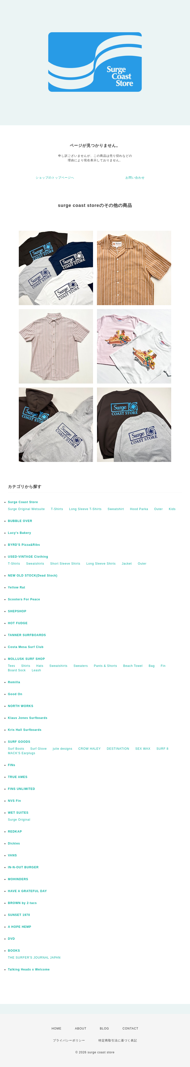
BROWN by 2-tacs (22, 903)
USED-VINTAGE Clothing (28, 556)
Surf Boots (16, 748)
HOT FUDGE (18, 623)
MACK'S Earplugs (21, 753)
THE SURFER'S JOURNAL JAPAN (34, 957)
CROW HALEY (89, 748)
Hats (40, 666)
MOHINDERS (18, 879)
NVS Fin (14, 801)
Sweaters (80, 666)
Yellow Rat (16, 587)
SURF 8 (163, 748)
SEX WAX (142, 748)
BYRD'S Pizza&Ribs (24, 545)
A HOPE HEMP (19, 927)
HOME (57, 1028)
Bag (152, 666)
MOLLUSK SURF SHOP (26, 659)
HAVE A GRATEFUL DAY (27, 891)
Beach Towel (133, 666)
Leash (36, 670)
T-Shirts (57, 509)
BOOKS (14, 950)
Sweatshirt (116, 509)
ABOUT (80, 1028)
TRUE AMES (17, 777)
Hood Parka (139, 509)
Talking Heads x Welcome (29, 969)
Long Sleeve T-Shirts (85, 509)
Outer (158, 509)
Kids (172, 509)
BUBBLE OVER (20, 521)
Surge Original (19, 819)
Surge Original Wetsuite (26, 509)
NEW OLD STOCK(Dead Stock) (32, 575)
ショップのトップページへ (55, 177)
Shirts (25, 666)
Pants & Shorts (105, 666)
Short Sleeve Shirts (65, 563)
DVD (11, 938)
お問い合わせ (135, 177)
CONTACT (130, 1028)
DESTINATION (118, 748)
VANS (12, 855)
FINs (11, 765)
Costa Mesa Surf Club (26, 647)
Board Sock (17, 670)
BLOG (104, 1028)
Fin (163, 666)
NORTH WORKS (20, 706)
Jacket (127, 563)
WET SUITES (18, 812)
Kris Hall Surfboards (25, 730)
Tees (11, 666)
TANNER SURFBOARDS (27, 635)
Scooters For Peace (24, 599)
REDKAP (15, 831)
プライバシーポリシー (69, 1040)
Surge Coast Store (23, 502)
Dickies (14, 843)
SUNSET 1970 (19, 915)
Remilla (14, 682)
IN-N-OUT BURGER (23, 867)
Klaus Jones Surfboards (28, 718)
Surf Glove (38, 748)
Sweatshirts (35, 563)
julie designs (62, 748)
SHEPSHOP (17, 611)
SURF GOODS (19, 742)
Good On (15, 694)
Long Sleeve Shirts (101, 563)
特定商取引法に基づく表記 (117, 1040)
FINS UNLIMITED (21, 789)
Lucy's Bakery (19, 533)
